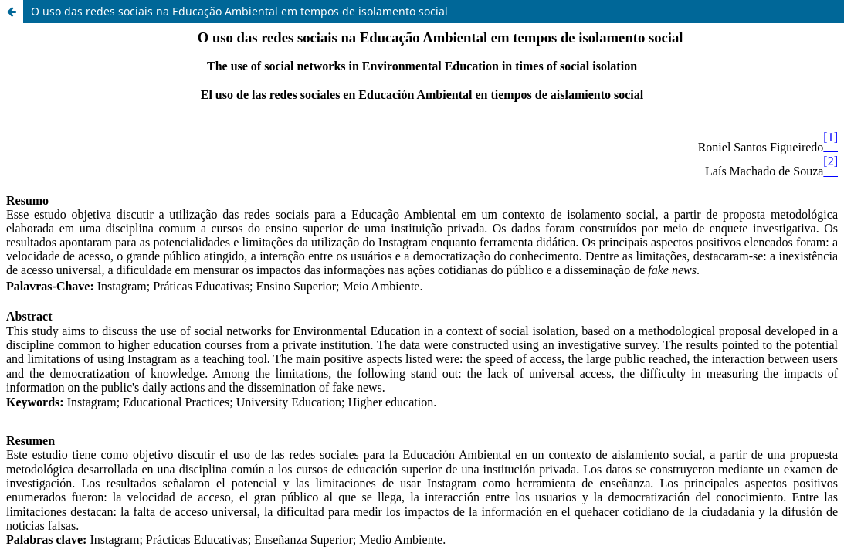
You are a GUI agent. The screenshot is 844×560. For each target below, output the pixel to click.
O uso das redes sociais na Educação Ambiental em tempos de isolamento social (239, 11)
